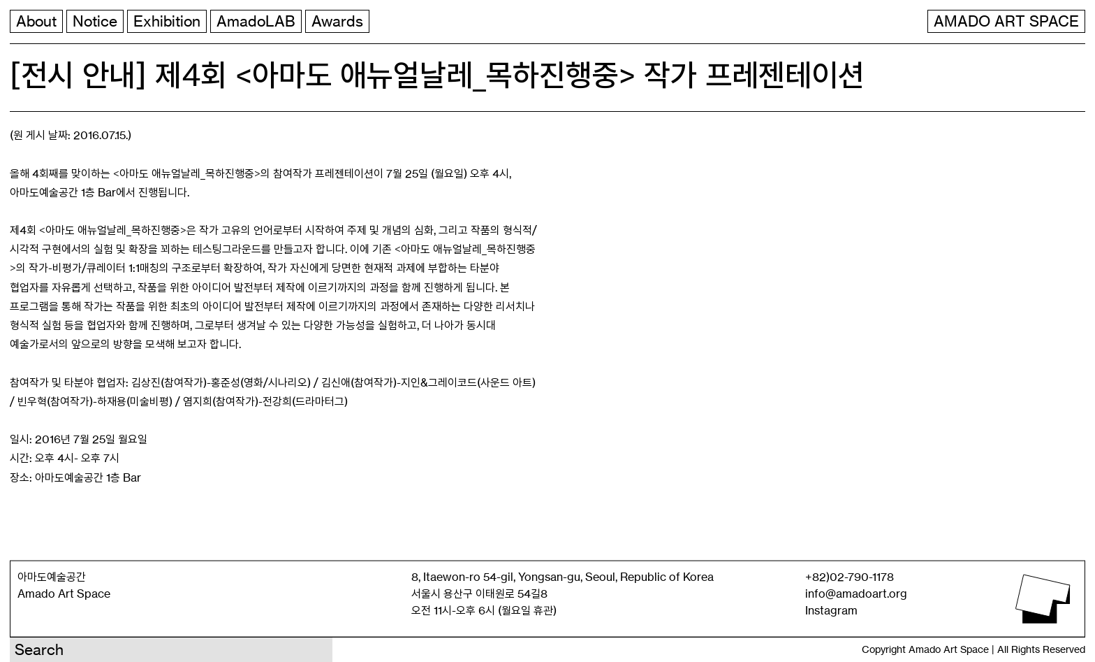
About (36, 21)
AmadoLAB (255, 21)
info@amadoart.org (856, 593)
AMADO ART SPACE (1006, 21)
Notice (95, 21)
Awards (337, 21)
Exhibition (166, 21)
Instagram (831, 610)
